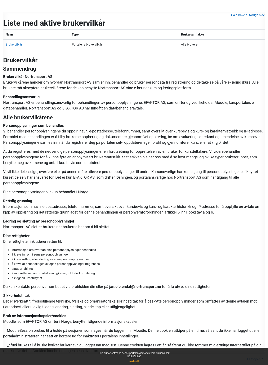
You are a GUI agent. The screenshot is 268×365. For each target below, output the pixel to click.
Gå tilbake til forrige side (248, 15)
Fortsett (134, 361)
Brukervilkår (134, 356)
